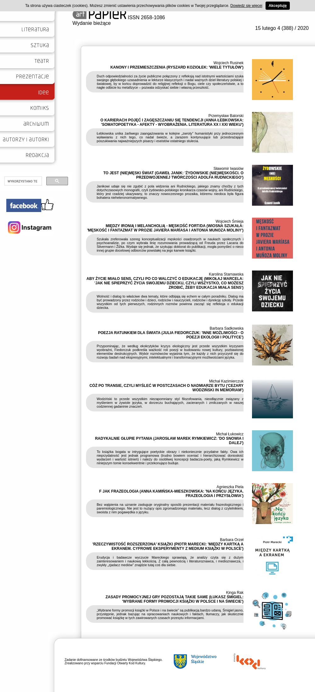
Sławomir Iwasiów (228, 168)
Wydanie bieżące (91, 23)
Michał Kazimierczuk (226, 381)
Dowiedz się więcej (246, 5)
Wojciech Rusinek (228, 63)
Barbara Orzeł (231, 540)
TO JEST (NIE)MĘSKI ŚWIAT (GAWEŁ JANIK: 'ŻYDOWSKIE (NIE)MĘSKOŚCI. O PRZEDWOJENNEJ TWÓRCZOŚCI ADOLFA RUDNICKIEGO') (173, 175)
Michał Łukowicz (229, 434)
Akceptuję (278, 5)
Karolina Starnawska (226, 274)
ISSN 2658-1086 (118, 17)
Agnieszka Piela (230, 487)
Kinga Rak (234, 592)
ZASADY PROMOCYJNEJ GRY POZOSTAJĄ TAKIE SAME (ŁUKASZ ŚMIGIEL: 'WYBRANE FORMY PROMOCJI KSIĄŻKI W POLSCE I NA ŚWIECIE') (174, 599)
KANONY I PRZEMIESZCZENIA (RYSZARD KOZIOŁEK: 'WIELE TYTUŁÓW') (176, 67)
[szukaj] (22, 181)
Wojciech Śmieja (229, 221)
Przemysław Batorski (226, 116)
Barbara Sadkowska (226, 328)
